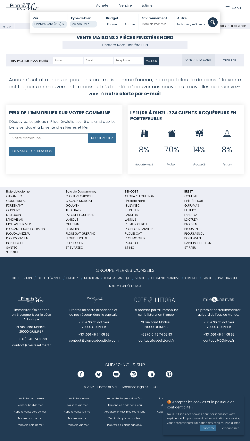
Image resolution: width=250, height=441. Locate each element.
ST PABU (190, 247)
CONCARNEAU (16, 201)
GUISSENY (13, 210)
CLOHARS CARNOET (80, 196)
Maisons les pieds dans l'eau (125, 405)
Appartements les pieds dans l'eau (124, 411)
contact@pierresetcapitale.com (94, 340)
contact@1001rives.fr (219, 340)
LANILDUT (72, 219)
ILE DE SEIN (132, 210)
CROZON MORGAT (79, 201)
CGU (156, 387)
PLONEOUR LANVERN (139, 229)
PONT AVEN (192, 238)
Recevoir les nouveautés (29, 60)
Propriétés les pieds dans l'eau (125, 425)
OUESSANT (73, 224)
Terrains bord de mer (30, 418)
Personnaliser (230, 428)
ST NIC (129, 247)
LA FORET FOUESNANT (81, 215)
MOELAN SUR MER (18, 224)
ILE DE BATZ (73, 210)
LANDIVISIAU (14, 219)
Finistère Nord (238, 26)
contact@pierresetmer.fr (31, 345)
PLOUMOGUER (135, 238)
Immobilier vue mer (77, 398)
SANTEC (12, 247)
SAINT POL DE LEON (197, 243)
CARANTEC (14, 196)
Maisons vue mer (77, 405)
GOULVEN (72, 205)
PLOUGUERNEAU (77, 238)
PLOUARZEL (192, 229)
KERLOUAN (13, 215)
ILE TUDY (190, 210)
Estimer (148, 5)
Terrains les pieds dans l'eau (124, 418)
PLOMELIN (72, 229)
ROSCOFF (132, 243)
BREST (188, 191)
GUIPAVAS (191, 205)
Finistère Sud (137, 44)
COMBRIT (191, 196)
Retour (7, 26)
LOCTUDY (191, 219)
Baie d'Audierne (18, 191)
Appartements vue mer (77, 411)
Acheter (102, 5)
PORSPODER (74, 243)
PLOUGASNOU (194, 233)
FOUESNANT (14, 205)
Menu (236, 8)
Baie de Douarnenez (81, 191)
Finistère (221, 26)
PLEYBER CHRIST (136, 224)
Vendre (125, 5)
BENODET (131, 191)
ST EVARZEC (74, 247)
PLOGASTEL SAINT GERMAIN (25, 229)
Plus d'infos (232, 423)
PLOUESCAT (133, 233)
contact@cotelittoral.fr (156, 340)
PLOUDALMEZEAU (18, 233)
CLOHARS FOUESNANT (140, 196)
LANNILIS (130, 219)
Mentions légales (135, 387)
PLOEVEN (190, 224)
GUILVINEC (132, 205)
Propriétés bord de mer (30, 425)
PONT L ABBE (15, 243)
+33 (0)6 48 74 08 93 (31, 339)
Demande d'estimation (32, 151)
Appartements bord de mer (30, 411)
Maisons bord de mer (30, 405)
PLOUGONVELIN (17, 238)
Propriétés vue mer (77, 425)
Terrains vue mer (77, 418)
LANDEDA (131, 215)
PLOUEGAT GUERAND (81, 233)
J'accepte (208, 428)
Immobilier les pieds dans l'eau (125, 398)
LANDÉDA (190, 215)
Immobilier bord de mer (30, 398)
